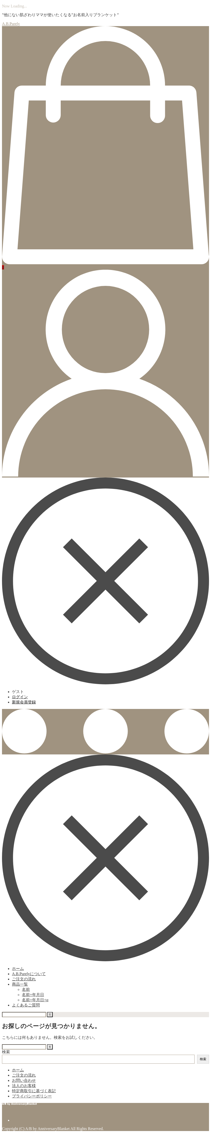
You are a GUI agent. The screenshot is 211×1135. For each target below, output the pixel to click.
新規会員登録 (24, 702)
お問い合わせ (24, 1080)
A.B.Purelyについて (29, 974)
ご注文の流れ (24, 979)
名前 (26, 989)
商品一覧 (20, 984)
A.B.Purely (11, 24)
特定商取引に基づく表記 (34, 1091)
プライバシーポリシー (32, 1096)
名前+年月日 (33, 995)
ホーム (18, 968)
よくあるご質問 (26, 1005)
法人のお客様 (24, 1086)
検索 (6, 1052)
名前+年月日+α (35, 1000)
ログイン (20, 697)
